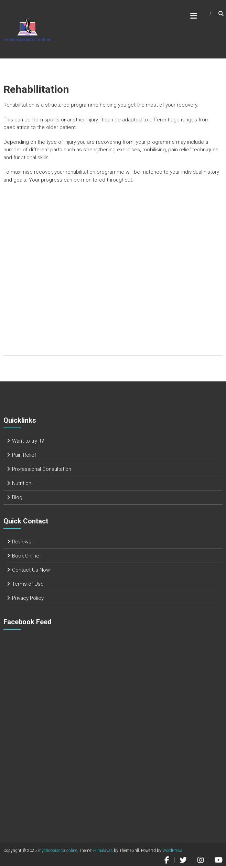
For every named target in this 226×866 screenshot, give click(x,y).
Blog (17, 497)
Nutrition (21, 483)
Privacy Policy (28, 598)
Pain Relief (24, 455)
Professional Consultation (41, 469)
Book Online (25, 556)
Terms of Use (28, 584)
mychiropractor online (57, 850)
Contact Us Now (31, 570)
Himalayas (103, 850)
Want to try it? (28, 441)
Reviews (21, 542)
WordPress (172, 850)
